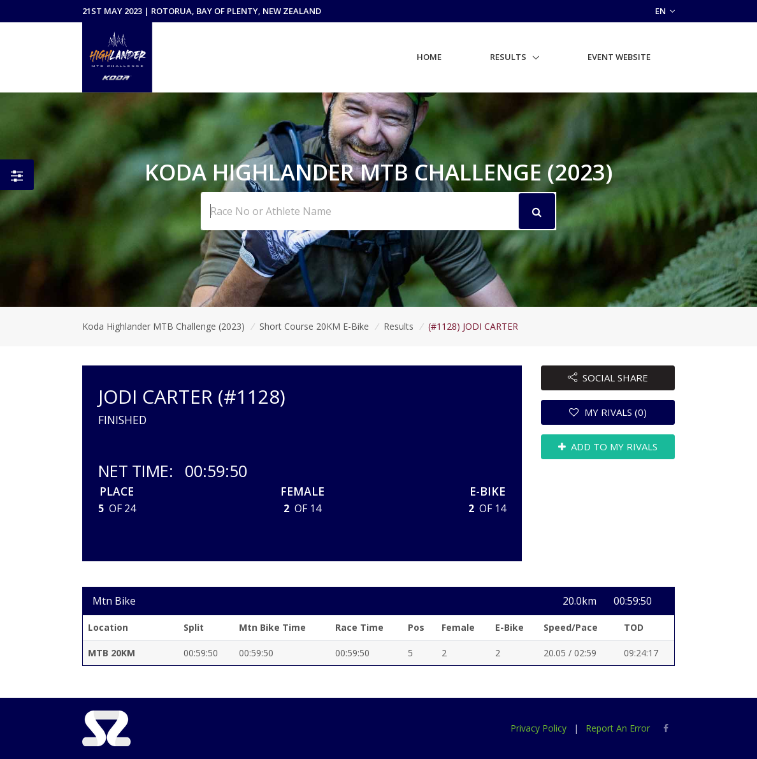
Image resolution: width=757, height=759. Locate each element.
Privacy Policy (538, 728)
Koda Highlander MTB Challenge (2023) (163, 326)
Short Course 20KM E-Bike (314, 326)
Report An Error (618, 728)
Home (429, 57)
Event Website (619, 57)
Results (508, 57)
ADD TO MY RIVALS (608, 446)
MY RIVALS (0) (608, 412)
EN (665, 11)
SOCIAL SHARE (608, 377)
